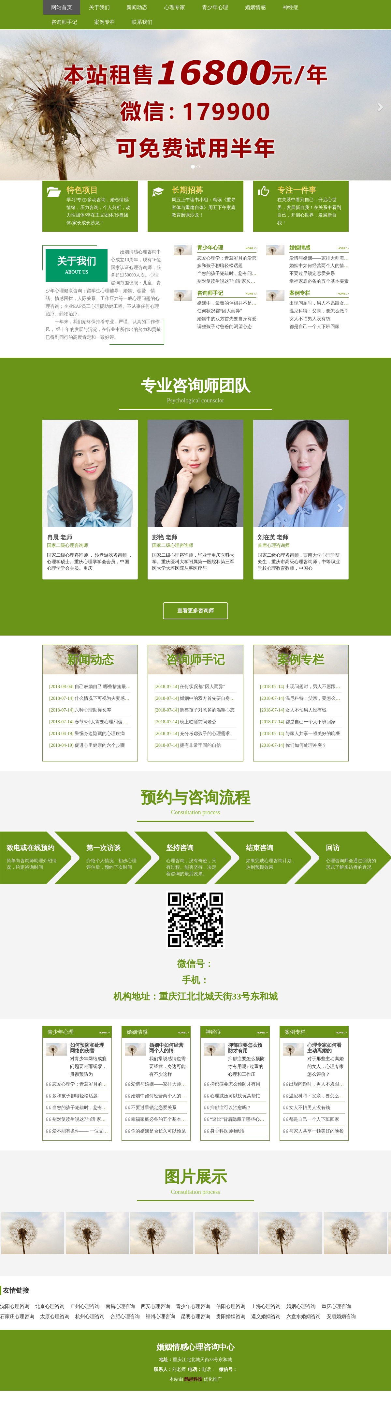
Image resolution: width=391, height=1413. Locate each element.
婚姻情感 (255, 7)
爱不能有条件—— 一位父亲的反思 (87, 1131)
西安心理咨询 (155, 1306)
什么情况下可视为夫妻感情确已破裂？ (113, 698)
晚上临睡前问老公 (198, 721)
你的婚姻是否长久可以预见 (158, 1131)
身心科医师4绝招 (229, 1131)
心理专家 (174, 7)
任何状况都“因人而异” (219, 310)
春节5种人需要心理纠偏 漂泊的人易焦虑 (115, 721)
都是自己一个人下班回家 (314, 326)
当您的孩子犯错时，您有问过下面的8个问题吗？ (246, 273)
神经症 (290, 7)
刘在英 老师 (273, 537)
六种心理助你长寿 (93, 710)
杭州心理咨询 (90, 1316)
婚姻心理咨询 (301, 1306)
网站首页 (61, 7)
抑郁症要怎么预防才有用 (235, 1084)
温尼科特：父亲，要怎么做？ (319, 310)
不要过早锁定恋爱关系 (312, 273)
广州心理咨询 (85, 1306)
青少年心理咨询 (193, 1306)
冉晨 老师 (59, 537)
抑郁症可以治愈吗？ (230, 1107)
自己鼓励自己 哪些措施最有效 (105, 686)
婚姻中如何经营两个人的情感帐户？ (325, 265)
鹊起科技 (193, 1379)
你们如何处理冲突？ (305, 745)
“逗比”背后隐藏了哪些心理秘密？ (244, 1119)
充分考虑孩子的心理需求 (205, 733)
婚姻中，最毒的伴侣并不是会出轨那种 (236, 303)
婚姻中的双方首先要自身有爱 (226, 318)
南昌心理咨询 (120, 1306)
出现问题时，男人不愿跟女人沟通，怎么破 (328, 686)
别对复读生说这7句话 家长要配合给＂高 (92, 1119)
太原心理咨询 (54, 1316)
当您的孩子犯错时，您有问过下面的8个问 (94, 1107)
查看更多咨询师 (195, 610)
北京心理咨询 (50, 1306)
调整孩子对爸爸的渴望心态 (224, 326)
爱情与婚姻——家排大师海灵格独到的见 (172, 1084)
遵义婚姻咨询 (266, 1316)
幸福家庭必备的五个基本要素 (319, 281)
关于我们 (99, 7)
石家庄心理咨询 (17, 1316)
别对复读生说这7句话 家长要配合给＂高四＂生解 (247, 281)
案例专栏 (104, 22)
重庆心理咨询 (336, 1306)
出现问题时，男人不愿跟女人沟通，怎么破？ (335, 303)
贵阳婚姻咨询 (230, 1316)
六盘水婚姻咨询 (303, 1316)
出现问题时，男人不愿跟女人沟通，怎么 (330, 1084)
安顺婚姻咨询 (341, 1316)
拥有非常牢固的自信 (200, 745)
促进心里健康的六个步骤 (100, 745)
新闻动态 (136, 7)
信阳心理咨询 (230, 1306)
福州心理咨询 (160, 1316)
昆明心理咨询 (195, 1316)
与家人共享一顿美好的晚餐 (312, 733)
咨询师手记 (64, 22)
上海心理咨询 (266, 1306)
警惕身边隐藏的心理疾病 (100, 733)
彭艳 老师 (164, 537)
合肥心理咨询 (125, 1316)
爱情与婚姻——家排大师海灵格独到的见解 (332, 258)
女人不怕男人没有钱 (309, 318)
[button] (10, 105)
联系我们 (142, 22)
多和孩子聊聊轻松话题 (220, 265)
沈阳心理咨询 (14, 1306)
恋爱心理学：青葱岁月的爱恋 (226, 258)
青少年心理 (215, 7)
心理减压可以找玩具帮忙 (235, 1095)
